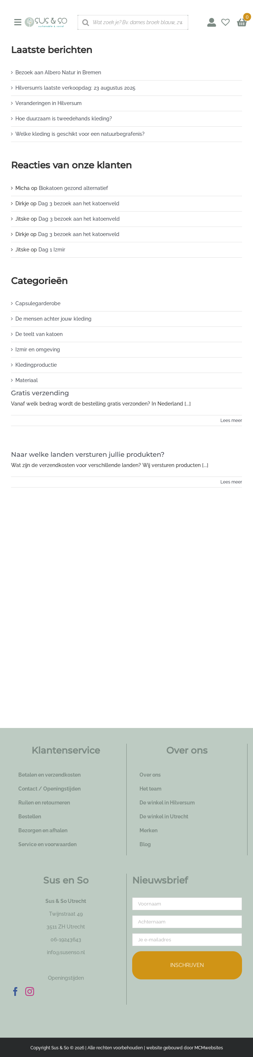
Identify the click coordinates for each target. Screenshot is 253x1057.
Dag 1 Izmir (51, 250)
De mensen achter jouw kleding (53, 319)
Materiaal (26, 380)
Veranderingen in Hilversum (48, 103)
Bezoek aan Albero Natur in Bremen (58, 72)
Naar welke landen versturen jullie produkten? (87, 455)
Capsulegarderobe (37, 303)
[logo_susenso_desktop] (45, 20)
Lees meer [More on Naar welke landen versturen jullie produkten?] (231, 482)
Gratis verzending (40, 393)
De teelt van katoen (39, 334)
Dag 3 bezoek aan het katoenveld (78, 203)
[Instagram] (29, 991)
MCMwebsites (208, 1047)
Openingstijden (66, 978)
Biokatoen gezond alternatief (73, 188)
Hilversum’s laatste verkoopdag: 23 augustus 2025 (75, 88)
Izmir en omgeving (37, 349)
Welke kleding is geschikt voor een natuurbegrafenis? (80, 134)
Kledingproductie (36, 365)
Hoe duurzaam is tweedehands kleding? (63, 119)
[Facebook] (15, 991)
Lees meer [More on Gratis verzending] (231, 420)
